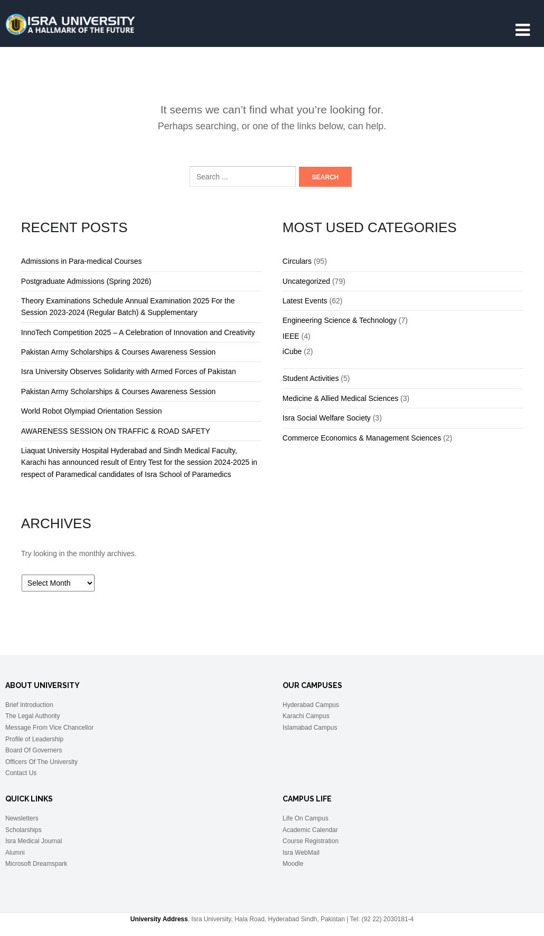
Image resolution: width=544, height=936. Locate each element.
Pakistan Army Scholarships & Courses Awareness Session (118, 352)
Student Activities (311, 378)
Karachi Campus (306, 716)
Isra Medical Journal (33, 841)
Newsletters (22, 818)
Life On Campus (306, 818)
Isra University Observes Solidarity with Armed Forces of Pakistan (128, 371)
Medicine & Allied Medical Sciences (340, 398)
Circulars (297, 261)
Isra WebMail (301, 852)
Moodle (293, 863)
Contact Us (20, 773)
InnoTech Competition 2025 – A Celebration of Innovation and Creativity (138, 332)
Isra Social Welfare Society (327, 418)
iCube (292, 351)
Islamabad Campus (310, 727)
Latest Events (305, 301)
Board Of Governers (33, 750)
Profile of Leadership (34, 739)
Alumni (15, 852)
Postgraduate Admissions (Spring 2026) (86, 281)
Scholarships (23, 830)
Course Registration (311, 841)
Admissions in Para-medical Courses (81, 261)
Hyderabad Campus (311, 705)
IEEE (291, 336)
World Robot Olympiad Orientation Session (91, 411)
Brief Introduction (29, 705)
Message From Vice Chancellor (49, 727)
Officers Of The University (41, 762)
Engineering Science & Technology (340, 320)
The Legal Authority (32, 716)
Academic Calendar (310, 830)
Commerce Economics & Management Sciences (362, 438)
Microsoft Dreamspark (36, 863)
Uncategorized (306, 281)
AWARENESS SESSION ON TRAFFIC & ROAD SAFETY (115, 431)
